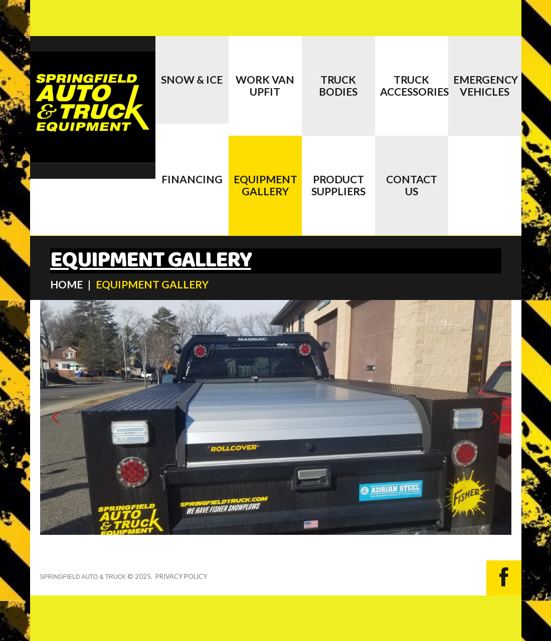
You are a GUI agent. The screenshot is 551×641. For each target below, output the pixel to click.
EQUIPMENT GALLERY (265, 185)
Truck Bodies (338, 85)
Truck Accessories (414, 85)
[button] (56, 418)
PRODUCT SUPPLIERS (338, 185)
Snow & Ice (192, 79)
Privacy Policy (181, 576)
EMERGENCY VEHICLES (485, 85)
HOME (66, 284)
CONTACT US (411, 185)
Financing (192, 179)
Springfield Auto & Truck (83, 576)
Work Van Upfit (265, 85)
